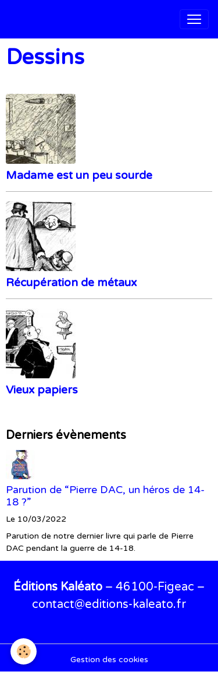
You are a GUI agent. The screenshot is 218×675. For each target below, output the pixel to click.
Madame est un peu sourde (79, 175)
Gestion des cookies (109, 660)
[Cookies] (23, 651)
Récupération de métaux (71, 282)
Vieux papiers (42, 389)
